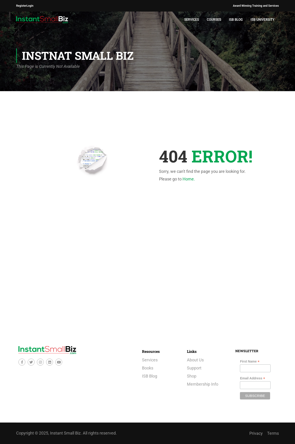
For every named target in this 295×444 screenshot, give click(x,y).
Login (30, 5)
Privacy (256, 433)
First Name (249, 361)
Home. (189, 179)
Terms (273, 433)
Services (191, 19)
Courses (214, 19)
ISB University (262, 19)
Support (194, 368)
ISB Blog (236, 19)
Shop (191, 376)
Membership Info (202, 384)
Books (147, 368)
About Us (195, 359)
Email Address (252, 378)
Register (21, 5)
